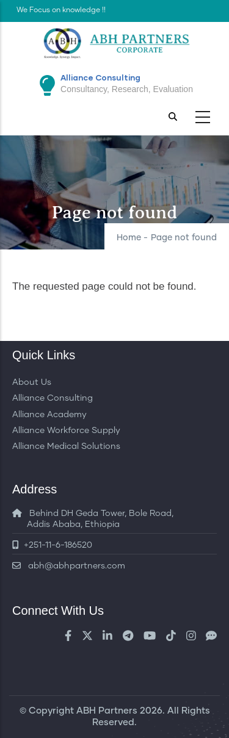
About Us (31, 382)
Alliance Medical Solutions (66, 446)
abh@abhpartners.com (68, 566)
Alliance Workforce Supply (66, 430)
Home (129, 238)
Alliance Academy (49, 414)
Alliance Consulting (52, 398)
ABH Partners (106, 710)
